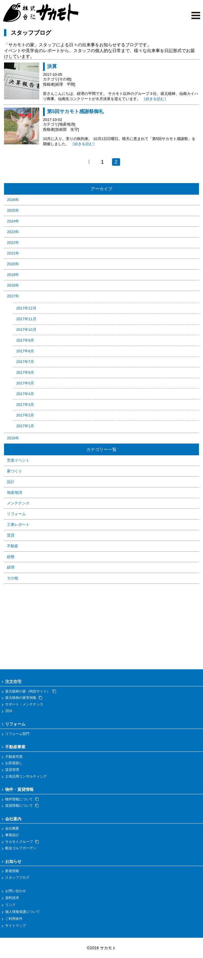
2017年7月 (25, 362)
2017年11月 (26, 319)
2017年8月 (25, 351)
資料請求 (12, 898)
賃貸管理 (12, 770)
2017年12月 (26, 308)
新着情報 (12, 871)
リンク (10, 905)
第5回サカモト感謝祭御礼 (75, 111)
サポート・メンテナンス (24, 704)
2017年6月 (25, 372)
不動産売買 (14, 757)
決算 (52, 66)
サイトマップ (15, 926)
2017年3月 (25, 404)
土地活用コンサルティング (26, 776)
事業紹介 (12, 835)
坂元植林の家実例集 (23, 698)
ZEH (8, 711)
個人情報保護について (22, 912)
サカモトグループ (22, 842)
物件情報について (22, 799)
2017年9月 (25, 340)
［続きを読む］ (155, 99)
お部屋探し (14, 763)
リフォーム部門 (17, 734)
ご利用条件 (14, 919)
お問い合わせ (15, 891)
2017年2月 (25, 415)
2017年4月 (25, 394)
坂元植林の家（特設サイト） (30, 691)
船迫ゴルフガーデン (20, 848)
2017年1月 (25, 426)
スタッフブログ (17, 878)
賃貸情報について (22, 806)
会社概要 (12, 828)
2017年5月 (25, 383)
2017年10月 (26, 329)
